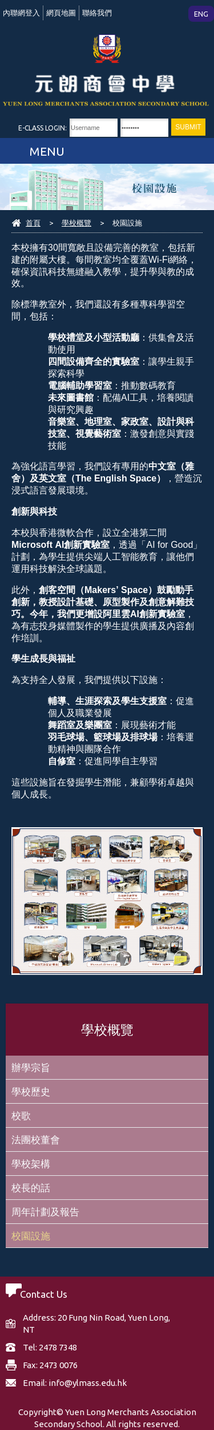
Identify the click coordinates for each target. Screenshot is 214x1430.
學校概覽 (76, 223)
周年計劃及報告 (45, 1211)
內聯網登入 (21, 13)
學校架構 (30, 1163)
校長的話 (30, 1187)
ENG (201, 14)
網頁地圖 (61, 13)
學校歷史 (30, 1091)
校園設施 (30, 1235)
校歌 (21, 1115)
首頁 (33, 223)
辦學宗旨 (30, 1067)
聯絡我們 (97, 13)
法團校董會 (35, 1139)
